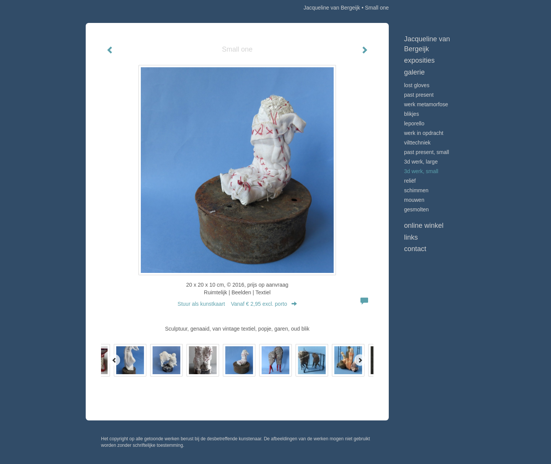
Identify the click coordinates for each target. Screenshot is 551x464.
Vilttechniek (417, 143)
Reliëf (410, 181)
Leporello (414, 123)
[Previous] (114, 360)
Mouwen (414, 200)
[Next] (360, 360)
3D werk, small (421, 171)
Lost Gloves (416, 85)
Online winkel (423, 225)
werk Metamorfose (426, 104)
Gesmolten (416, 209)
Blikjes (411, 114)
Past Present (419, 95)
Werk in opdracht (423, 133)
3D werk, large (421, 162)
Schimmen (416, 190)
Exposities (419, 60)
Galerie (414, 72)
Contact (415, 249)
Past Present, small (426, 152)
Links (411, 237)
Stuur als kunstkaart (237, 304)
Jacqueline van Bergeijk (331, 8)
